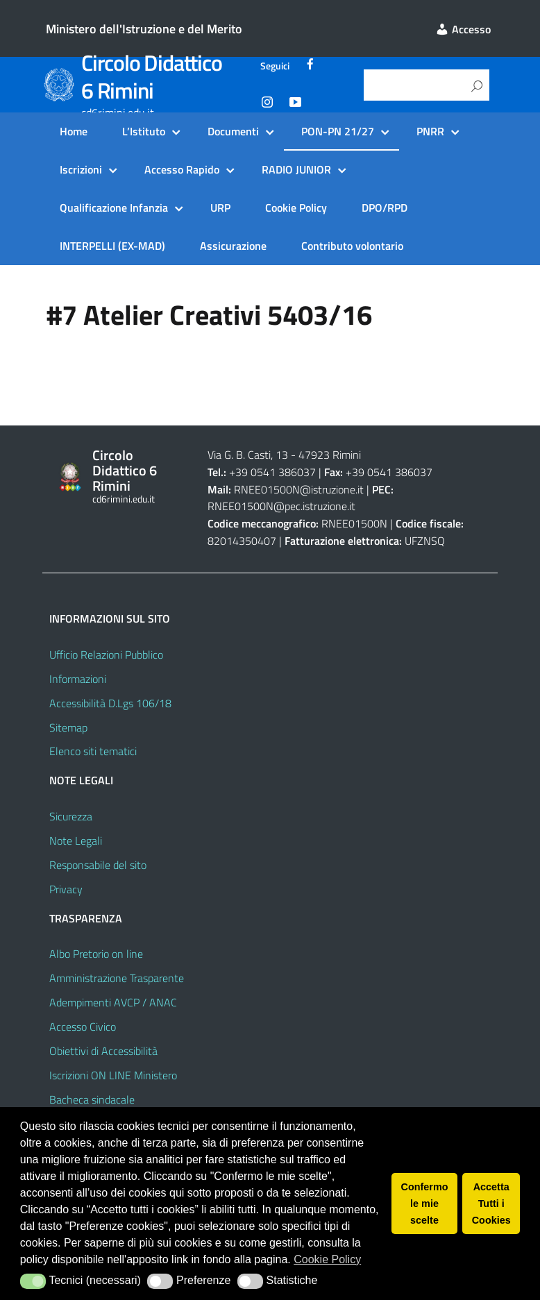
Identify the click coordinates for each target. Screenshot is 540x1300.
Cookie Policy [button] (327, 1259)
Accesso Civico (82, 1026)
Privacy (66, 889)
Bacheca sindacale (92, 1099)
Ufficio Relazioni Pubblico (106, 654)
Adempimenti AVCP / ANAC (113, 1002)
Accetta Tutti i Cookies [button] (491, 1203)
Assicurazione (233, 245)
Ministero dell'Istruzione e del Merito (144, 28)
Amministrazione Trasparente (116, 978)
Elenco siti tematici (93, 751)
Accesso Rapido (181, 169)
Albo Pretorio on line (96, 953)
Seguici (274, 66)
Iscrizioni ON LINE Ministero (113, 1075)
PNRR (430, 131)
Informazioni (77, 678)
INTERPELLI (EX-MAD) (112, 245)
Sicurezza (70, 816)
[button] (33, 1281)
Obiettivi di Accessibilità (103, 1050)
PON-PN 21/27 (337, 131)
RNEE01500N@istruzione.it (299, 489)
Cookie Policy (296, 207)
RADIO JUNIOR (296, 169)
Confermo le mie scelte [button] (424, 1203)
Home (73, 131)
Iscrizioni (81, 169)
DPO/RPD (384, 207)
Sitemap (68, 727)
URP (220, 207)
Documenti (233, 131)
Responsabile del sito (97, 864)
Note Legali (75, 840)
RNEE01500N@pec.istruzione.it (281, 506)
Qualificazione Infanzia (114, 207)
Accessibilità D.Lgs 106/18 (110, 703)
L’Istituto (143, 131)
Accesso (463, 29)
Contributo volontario (352, 245)
